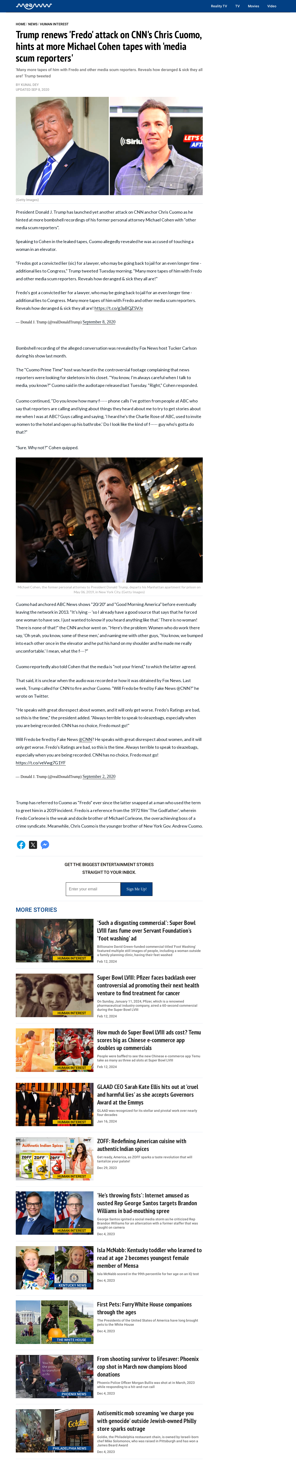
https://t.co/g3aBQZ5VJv (118, 308)
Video (271, 6)
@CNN (85, 739)
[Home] (34, 6)
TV (237, 6)
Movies (253, 6)
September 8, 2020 (99, 322)
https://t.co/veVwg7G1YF (41, 762)
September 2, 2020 (99, 776)
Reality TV (219, 6)
